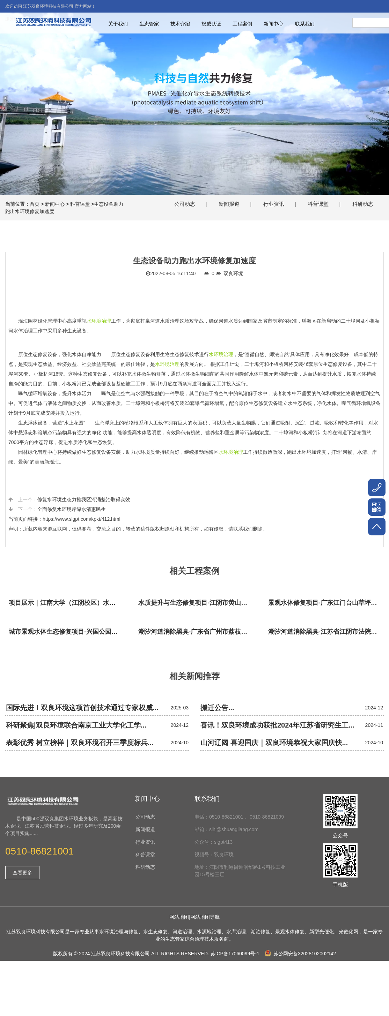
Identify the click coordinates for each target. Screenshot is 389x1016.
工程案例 (242, 24)
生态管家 (149, 24)
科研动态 (362, 204)
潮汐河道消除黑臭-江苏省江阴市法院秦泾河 (326, 631)
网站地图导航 (205, 917)
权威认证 (211, 24)
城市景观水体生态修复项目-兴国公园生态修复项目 (66, 631)
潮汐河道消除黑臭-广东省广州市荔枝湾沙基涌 (196, 631)
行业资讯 (273, 204)
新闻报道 (229, 204)
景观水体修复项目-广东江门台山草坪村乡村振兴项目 (326, 602)
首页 (34, 204)
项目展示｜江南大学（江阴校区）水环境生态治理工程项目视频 (66, 602)
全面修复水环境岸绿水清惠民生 (71, 509)
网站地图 (179, 917)
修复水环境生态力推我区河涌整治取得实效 (83, 499)
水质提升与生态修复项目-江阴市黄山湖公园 (196, 602)
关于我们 (118, 24)
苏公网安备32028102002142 (300, 953)
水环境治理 (99, 321)
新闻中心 (273, 24)
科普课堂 (80, 204)
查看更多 (22, 872)
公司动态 (184, 204)
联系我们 (305, 24)
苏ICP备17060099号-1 (235, 953)
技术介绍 (180, 24)
